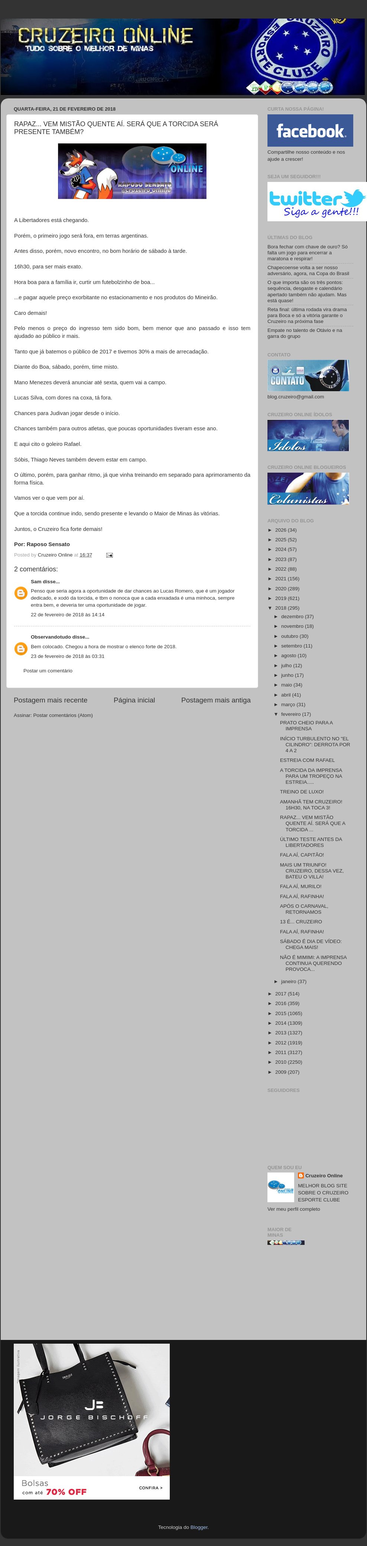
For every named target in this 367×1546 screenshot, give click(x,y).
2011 (281, 1052)
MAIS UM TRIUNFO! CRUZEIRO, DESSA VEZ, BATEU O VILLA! (312, 871)
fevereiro (291, 714)
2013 (281, 1032)
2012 (281, 1043)
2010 (281, 1062)
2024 (281, 549)
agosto (289, 655)
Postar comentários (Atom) (63, 715)
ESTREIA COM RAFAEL (307, 760)
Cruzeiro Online (324, 1175)
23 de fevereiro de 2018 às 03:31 (67, 656)
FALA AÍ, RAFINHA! (302, 896)
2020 (281, 588)
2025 (281, 539)
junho (288, 675)
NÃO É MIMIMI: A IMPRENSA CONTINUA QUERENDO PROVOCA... (313, 963)
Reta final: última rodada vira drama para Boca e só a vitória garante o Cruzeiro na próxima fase (307, 315)
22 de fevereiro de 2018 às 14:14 (67, 614)
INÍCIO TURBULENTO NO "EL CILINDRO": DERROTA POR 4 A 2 (315, 744)
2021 (281, 578)
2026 (281, 530)
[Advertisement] (310, 1295)
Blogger (199, 1527)
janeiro (289, 981)
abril (286, 695)
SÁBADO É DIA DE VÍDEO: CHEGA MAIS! (311, 944)
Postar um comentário (47, 670)
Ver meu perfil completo (293, 1209)
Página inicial (134, 700)
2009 (281, 1072)
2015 (281, 1013)
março (288, 704)
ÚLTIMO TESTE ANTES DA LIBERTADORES (311, 842)
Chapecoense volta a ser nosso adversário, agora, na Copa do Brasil (308, 270)
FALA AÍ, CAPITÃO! (302, 855)
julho (287, 665)
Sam (36, 581)
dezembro (293, 616)
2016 (281, 1003)
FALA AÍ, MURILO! (301, 886)
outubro (290, 636)
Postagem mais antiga (216, 700)
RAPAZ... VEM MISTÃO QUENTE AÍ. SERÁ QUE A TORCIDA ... (312, 823)
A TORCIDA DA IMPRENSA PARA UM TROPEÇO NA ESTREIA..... (311, 776)
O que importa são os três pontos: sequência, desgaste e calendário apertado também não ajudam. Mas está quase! (307, 291)
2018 (281, 608)
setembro (292, 646)
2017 (281, 994)
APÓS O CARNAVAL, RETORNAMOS (304, 909)
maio (287, 685)
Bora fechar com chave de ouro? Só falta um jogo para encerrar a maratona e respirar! (307, 252)
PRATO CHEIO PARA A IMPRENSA (306, 725)
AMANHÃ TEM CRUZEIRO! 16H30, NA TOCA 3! (311, 804)
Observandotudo (51, 637)
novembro (293, 626)
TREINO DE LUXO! (302, 792)
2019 (281, 598)
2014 (281, 1023)
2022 (281, 569)
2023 (281, 559)
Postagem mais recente (50, 700)
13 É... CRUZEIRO (301, 921)
